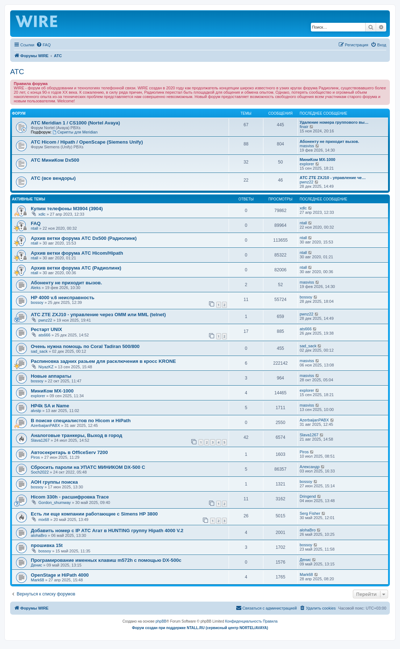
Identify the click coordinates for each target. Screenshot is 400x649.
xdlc (42, 214)
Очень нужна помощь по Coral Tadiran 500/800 (85, 346)
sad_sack (39, 351)
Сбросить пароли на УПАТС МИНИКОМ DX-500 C (88, 467)
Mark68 (37, 580)
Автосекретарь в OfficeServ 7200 (69, 452)
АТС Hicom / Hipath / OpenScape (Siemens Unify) (87, 142)
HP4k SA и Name (50, 405)
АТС (17, 72)
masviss (307, 146)
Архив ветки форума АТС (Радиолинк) (76, 268)
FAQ (36, 223)
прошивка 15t (47, 545)
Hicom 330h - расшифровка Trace (70, 497)
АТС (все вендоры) (53, 178)
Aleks (36, 287)
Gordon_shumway (54, 502)
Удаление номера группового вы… (334, 122)
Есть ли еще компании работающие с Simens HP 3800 (94, 514)
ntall (34, 228)
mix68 (43, 519)
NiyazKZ (46, 367)
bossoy (37, 302)
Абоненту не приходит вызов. (329, 141)
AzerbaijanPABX (45, 425)
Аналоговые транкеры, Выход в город (76, 435)
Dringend (308, 496)
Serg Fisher (310, 513)
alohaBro (39, 535)
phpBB (160, 621)
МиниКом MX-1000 (317, 159)
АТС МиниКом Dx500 (55, 160)
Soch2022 (40, 472)
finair (304, 126)
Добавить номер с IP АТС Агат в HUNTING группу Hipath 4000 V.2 (107, 530)
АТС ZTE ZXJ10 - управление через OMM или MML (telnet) (98, 314)
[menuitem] (43, 45)
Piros (35, 457)
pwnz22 (306, 182)
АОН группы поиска (54, 482)
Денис (36, 565)
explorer (307, 164)
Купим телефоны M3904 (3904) (67, 208)
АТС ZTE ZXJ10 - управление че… (333, 177)
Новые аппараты (51, 376)
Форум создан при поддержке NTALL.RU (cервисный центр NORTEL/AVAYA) (200, 628)
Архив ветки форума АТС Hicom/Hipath (77, 253)
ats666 (44, 335)
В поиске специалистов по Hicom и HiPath (81, 420)
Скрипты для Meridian (75, 132)
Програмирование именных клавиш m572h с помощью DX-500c (106, 560)
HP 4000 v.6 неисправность (63, 297)
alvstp (36, 410)
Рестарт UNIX (46, 329)
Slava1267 (40, 440)
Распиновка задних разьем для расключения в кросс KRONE (103, 361)
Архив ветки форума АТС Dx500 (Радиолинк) (84, 238)
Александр (310, 467)
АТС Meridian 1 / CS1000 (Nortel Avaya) (75, 123)
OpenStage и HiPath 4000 (60, 575)
